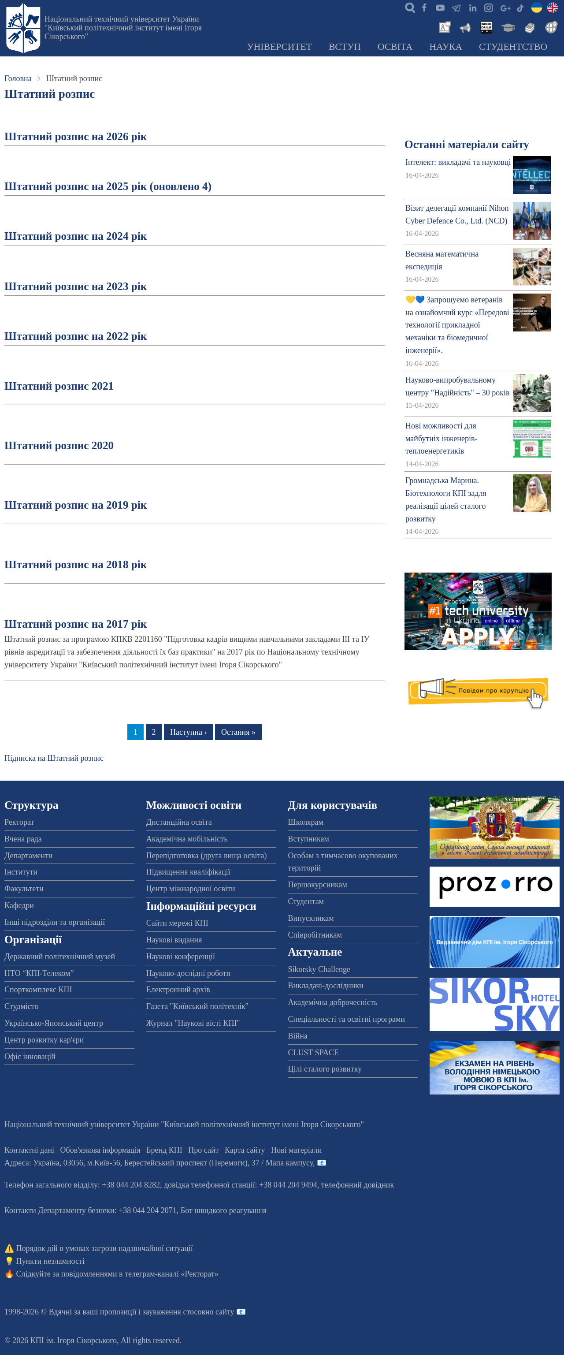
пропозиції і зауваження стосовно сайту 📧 (173, 1311)
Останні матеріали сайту (466, 144)
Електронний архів (178, 989)
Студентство (513, 46)
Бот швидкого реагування (224, 1210)
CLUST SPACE (313, 1052)
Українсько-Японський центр (53, 1023)
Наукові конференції (180, 956)
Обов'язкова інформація (100, 1150)
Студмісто (21, 1006)
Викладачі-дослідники (326, 985)
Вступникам (308, 838)
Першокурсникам (317, 884)
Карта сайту (245, 1150)
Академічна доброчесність (333, 1002)
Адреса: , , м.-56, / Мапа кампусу (158, 1162)
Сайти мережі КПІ (177, 923)
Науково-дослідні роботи (188, 973)
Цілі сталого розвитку (325, 1069)
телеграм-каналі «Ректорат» (172, 1273)
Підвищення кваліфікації (188, 871)
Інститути (20, 871)
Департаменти (28, 855)
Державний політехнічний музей (59, 956)
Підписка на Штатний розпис (54, 758)
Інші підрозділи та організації (54, 922)
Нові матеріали (296, 1150)
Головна (18, 78)
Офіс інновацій (30, 1056)
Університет (279, 46)
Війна (298, 1035)
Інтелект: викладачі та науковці (458, 162)
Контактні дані (29, 1150)
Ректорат (19, 822)
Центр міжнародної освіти (190, 888)
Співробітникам (315, 935)
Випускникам (311, 918)
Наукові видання (174, 939)
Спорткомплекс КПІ (38, 989)
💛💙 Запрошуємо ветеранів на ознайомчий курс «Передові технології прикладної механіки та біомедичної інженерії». (457, 325)
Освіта (395, 46)
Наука (445, 46)
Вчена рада (23, 838)
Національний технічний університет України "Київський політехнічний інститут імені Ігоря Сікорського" (123, 28)
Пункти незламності (50, 1261)
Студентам (306, 901)
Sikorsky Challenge (319, 969)
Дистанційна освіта (179, 822)
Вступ (345, 46)
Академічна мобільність (187, 838)
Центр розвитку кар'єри (44, 1039)
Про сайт (203, 1150)
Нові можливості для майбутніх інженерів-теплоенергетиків (441, 438)
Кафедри (19, 905)
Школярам (305, 822)
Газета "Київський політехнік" (197, 1006)
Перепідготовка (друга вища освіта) (206, 855)
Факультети (24, 888)
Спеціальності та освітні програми (346, 1019)
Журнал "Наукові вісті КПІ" (193, 1023)
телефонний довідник (357, 1184)
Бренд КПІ (164, 1150)
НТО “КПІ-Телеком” (39, 973)
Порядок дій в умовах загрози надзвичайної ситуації (104, 1248)
